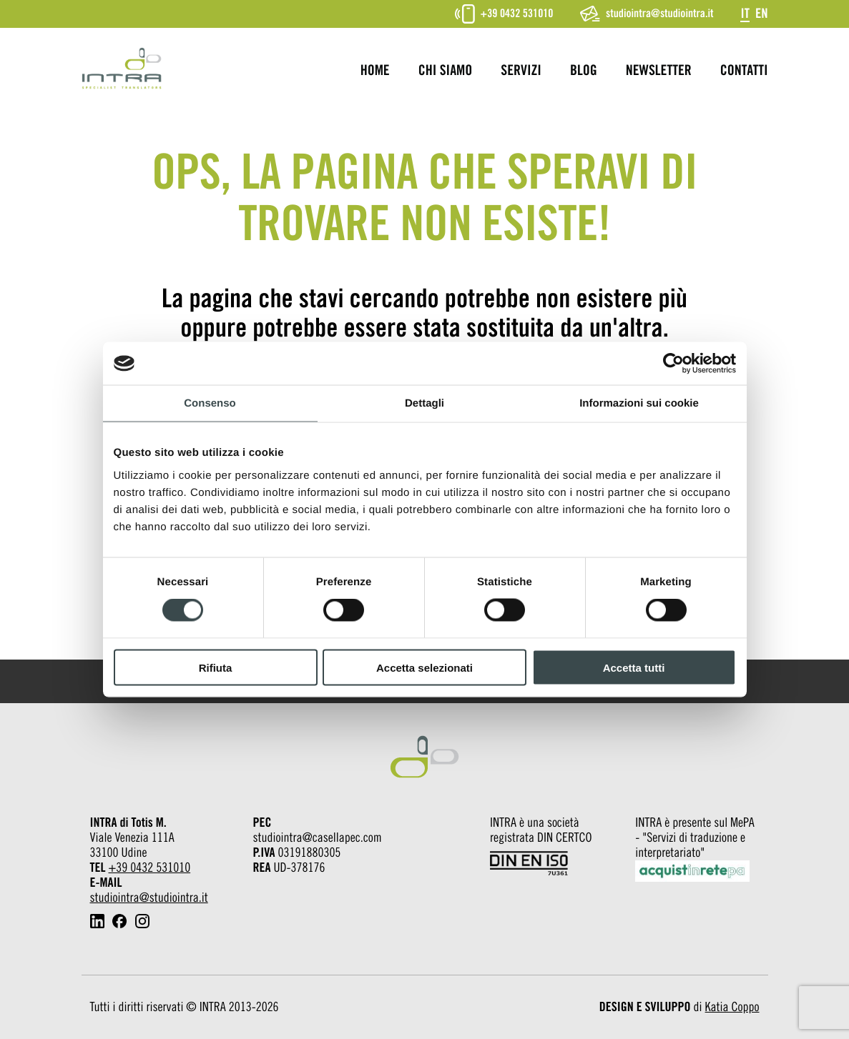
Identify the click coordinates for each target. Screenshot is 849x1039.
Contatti (744, 70)
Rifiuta (215, 667)
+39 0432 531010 (504, 14)
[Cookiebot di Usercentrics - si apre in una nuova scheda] (673, 363)
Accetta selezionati (424, 667)
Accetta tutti (634, 667)
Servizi (521, 70)
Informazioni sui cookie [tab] (639, 403)
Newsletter (659, 70)
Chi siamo (445, 70)
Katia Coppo (732, 1007)
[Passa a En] (761, 13)
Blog (583, 70)
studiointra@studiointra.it (646, 13)
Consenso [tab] (210, 403)
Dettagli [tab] (424, 403)
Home (375, 70)
